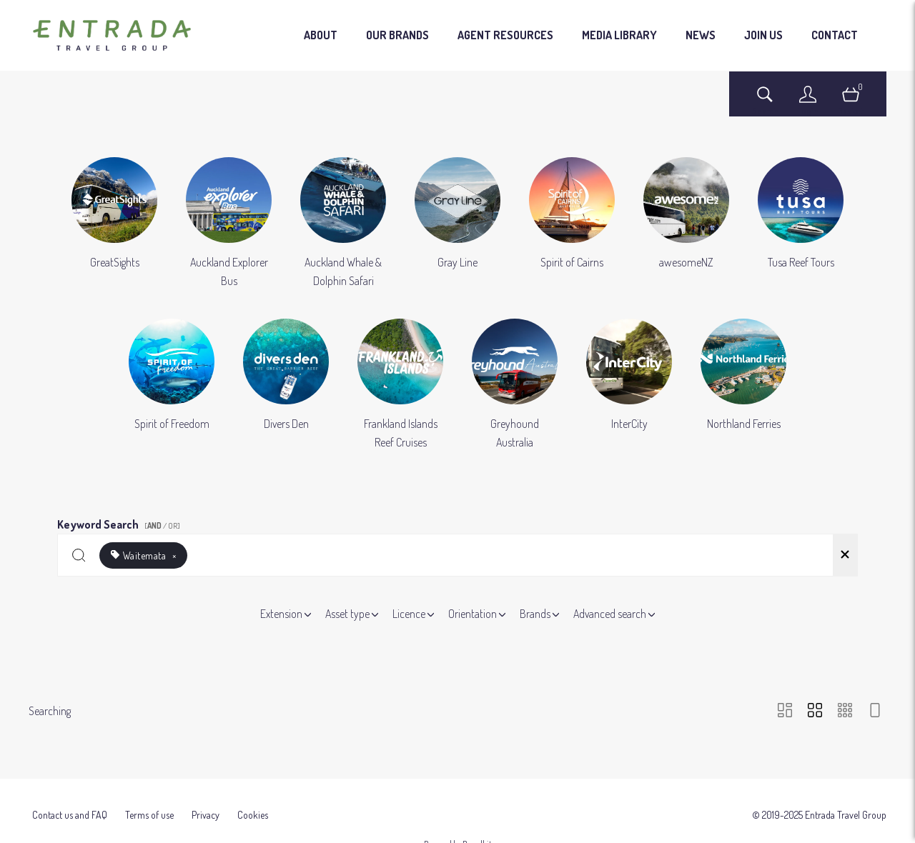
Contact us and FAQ (69, 803)
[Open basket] (850, 101)
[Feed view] (875, 711)
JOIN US (763, 35)
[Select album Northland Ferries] (743, 385)
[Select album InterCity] (629, 385)
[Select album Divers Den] (286, 385)
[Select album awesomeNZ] (686, 223)
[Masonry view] (784, 711)
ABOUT (320, 35)
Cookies (252, 803)
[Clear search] (845, 555)
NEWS (701, 35)
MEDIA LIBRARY (619, 35)
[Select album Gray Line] (457, 223)
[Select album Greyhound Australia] (515, 385)
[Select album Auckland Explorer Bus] (229, 223)
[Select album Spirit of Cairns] (572, 223)
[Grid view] (814, 711)
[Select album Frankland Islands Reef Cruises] (400, 385)
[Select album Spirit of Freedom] (171, 385)
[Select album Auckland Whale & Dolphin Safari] (343, 223)
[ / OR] (162, 526)
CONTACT (834, 35)
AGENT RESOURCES (505, 35)
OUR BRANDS (397, 35)
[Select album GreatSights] (114, 223)
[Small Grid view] (845, 711)
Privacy (205, 803)
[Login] (807, 101)
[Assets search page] (764, 101)
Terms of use (149, 803)
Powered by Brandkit (458, 832)
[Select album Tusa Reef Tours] (801, 223)
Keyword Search (120, 522)
